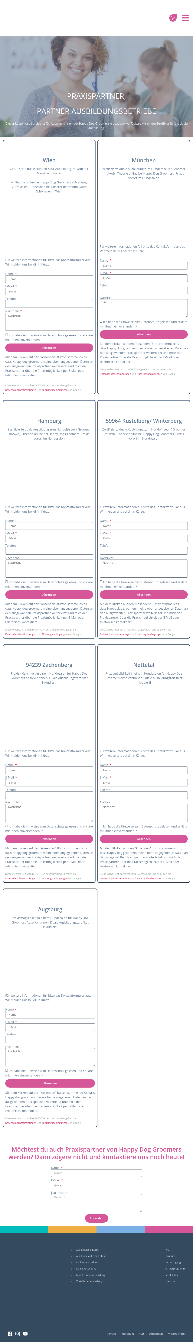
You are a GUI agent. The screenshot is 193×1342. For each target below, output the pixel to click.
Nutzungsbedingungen (54, 390)
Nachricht (12, 311)
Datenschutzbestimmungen (20, 390)
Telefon (10, 298)
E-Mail (10, 286)
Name (10, 273)
